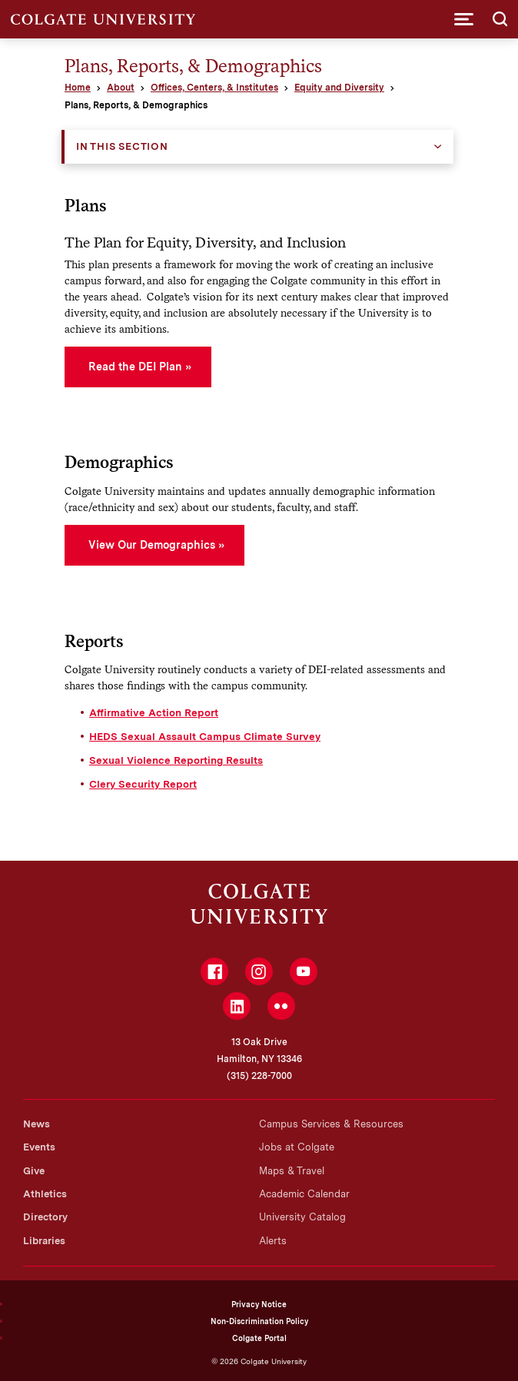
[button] (463, 19)
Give (34, 1171)
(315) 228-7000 (259, 1076)
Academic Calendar (304, 1194)
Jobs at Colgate (296, 1147)
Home (78, 87)
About (120, 87)
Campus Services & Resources (331, 1124)
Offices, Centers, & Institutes (214, 87)
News (36, 1124)
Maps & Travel (291, 1171)
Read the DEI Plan (135, 366)
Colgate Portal (259, 1338)
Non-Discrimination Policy (259, 1321)
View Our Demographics (151, 545)
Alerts (273, 1241)
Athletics (45, 1194)
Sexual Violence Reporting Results (176, 760)
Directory (45, 1217)
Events (39, 1147)
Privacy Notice (259, 1304)
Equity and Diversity (339, 87)
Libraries (44, 1241)
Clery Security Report (143, 784)
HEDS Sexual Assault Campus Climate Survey (204, 736)
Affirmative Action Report (153, 712)
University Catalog (302, 1217)
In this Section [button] (122, 146)
